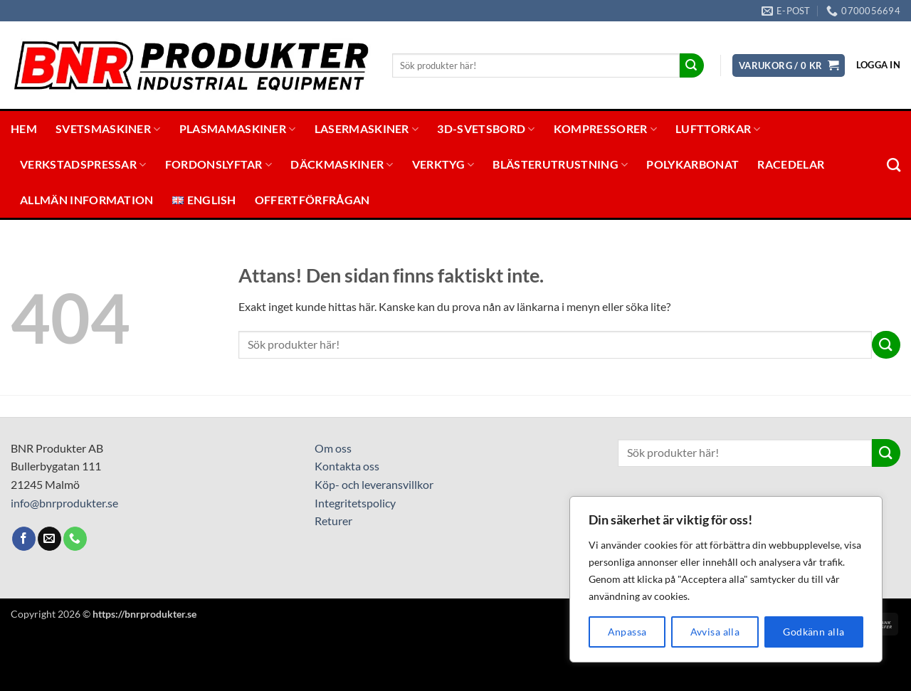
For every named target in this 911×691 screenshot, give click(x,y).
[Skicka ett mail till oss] (49, 539)
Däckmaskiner (341, 164)
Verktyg (443, 164)
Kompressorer (605, 129)
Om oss (333, 448)
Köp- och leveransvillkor (374, 484)
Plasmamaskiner (237, 129)
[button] (789, 66)
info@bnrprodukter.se (64, 503)
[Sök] (893, 164)
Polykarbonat (692, 164)
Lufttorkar (718, 129)
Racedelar (790, 164)
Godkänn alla (813, 632)
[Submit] (692, 65)
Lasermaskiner (367, 129)
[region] (726, 579)
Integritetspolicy (355, 503)
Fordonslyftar (219, 164)
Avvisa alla (715, 632)
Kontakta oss (347, 466)
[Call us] (75, 539)
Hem (24, 128)
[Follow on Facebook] (24, 539)
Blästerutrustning (560, 164)
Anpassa (627, 632)
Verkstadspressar (83, 164)
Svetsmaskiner (108, 129)
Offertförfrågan (312, 199)
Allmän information (87, 199)
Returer (333, 520)
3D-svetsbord (486, 129)
